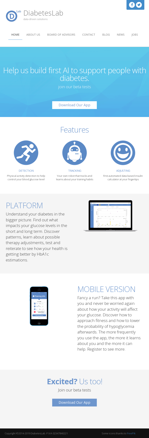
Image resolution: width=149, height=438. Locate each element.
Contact (88, 34)
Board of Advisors (61, 34)
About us (33, 34)
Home (15, 34)
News (121, 34)
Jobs (135, 34)
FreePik (131, 433)
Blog (106, 34)
